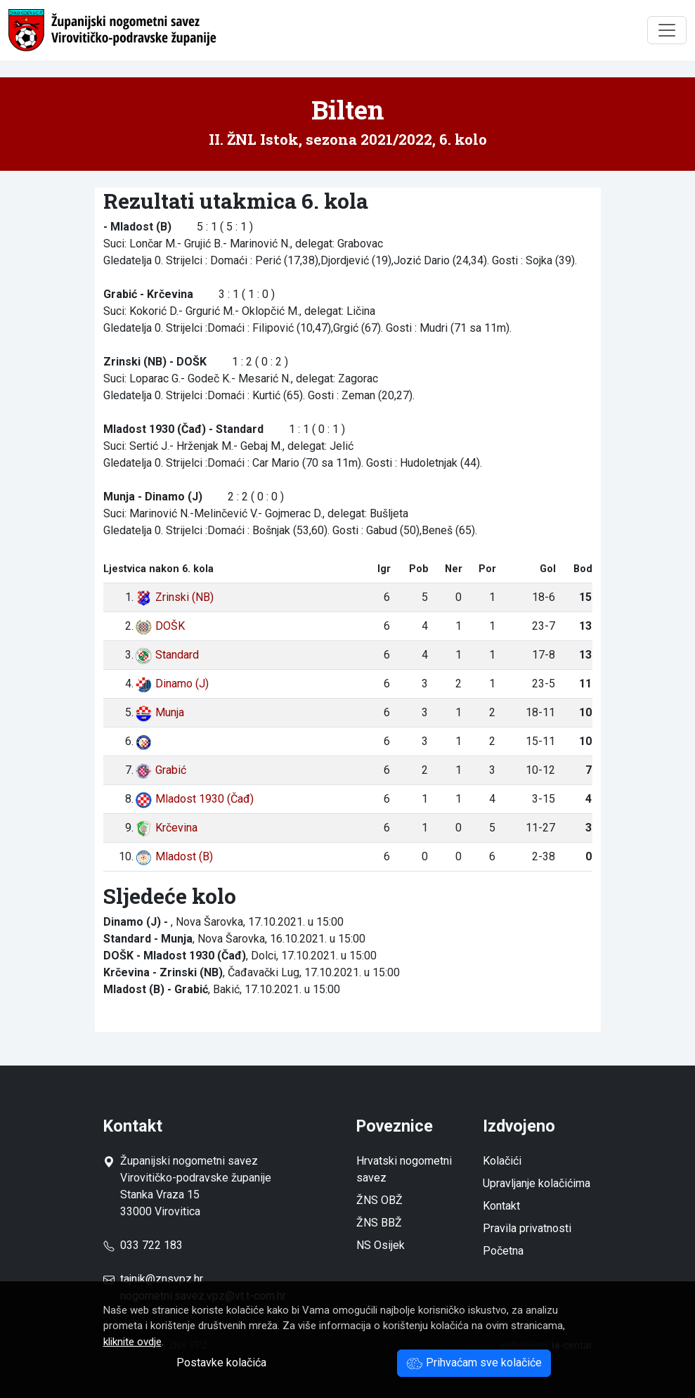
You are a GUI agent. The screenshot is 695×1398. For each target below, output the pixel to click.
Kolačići (502, 1160)
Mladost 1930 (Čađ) (194, 798)
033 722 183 (143, 1245)
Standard (167, 654)
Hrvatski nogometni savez (404, 1169)
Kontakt (501, 1205)
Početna (503, 1250)
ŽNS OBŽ (379, 1200)
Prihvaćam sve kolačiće (474, 1362)
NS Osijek (380, 1245)
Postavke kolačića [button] (221, 1362)
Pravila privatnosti (527, 1228)
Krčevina (166, 827)
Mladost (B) (174, 856)
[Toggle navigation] (667, 30)
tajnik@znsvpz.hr (161, 1279)
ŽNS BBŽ (379, 1222)
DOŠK (160, 626)
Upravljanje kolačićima (536, 1183)
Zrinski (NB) (174, 597)
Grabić (160, 770)
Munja (159, 712)
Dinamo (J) (172, 683)
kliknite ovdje (132, 1341)
